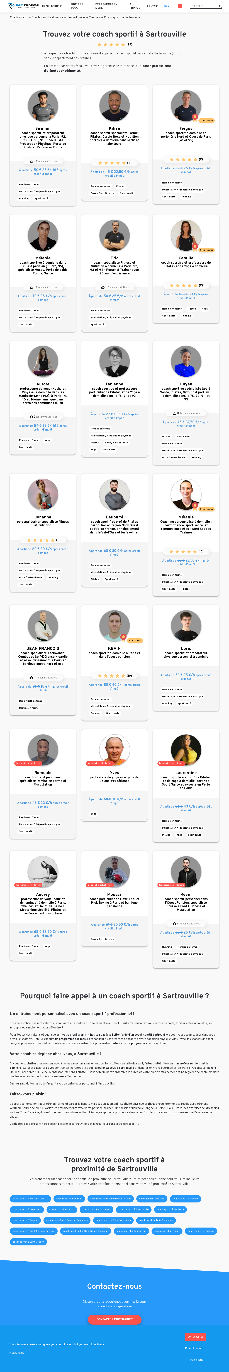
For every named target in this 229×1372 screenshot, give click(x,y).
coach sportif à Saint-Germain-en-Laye (34, 1231)
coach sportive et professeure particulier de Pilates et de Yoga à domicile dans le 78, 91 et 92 (114, 390)
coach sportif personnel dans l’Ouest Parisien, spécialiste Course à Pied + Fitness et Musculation (186, 902)
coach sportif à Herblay (185, 1198)
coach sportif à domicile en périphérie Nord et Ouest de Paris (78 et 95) (186, 134)
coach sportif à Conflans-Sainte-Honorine (85, 1231)
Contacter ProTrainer (114, 1319)
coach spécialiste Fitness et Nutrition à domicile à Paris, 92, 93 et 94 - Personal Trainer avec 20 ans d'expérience (114, 266)
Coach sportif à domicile (47, 17)
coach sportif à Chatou (61, 1209)
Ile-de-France (76, 17)
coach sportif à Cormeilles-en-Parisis (110, 1198)
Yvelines (94, 17)
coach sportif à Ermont (167, 1231)
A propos (135, 6)
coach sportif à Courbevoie (131, 1231)
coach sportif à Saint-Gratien (28, 1241)
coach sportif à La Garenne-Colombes (67, 1220)
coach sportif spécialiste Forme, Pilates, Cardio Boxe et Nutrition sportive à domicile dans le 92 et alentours (114, 136)
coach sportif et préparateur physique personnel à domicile (186, 652)
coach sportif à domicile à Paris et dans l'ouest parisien (114, 652)
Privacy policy (16, 1352)
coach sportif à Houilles (69, 1198)
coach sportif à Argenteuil (27, 1209)
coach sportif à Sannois (25, 1220)
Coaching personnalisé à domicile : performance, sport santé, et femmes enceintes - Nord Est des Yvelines (186, 525)
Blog (166, 6)
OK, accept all (195, 1336)
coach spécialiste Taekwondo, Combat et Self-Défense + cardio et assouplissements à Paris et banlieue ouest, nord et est (43, 656)
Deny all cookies (194, 1348)
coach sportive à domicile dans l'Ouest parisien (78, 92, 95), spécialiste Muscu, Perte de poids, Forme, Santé (43, 266)
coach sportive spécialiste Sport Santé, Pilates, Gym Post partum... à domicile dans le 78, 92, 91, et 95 (186, 392)
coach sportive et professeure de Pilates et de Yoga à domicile (186, 262)
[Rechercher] (206, 6)
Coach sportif (52, 6)
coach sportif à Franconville (134, 1209)
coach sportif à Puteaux (201, 1231)
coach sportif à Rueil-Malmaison (113, 1220)
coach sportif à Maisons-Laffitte (30, 1198)
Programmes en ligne (106, 6)
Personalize (196, 1359)
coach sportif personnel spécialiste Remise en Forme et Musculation (43, 778)
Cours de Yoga (76, 6)
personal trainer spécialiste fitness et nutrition (43, 521)
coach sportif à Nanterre (170, 1209)
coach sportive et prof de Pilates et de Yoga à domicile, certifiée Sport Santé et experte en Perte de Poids (186, 780)
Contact (153, 6)
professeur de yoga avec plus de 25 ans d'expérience (114, 776)
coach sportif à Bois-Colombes (156, 1220)
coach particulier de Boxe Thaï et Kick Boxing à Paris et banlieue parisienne (114, 900)
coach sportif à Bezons (152, 1198)
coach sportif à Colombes (96, 1209)
